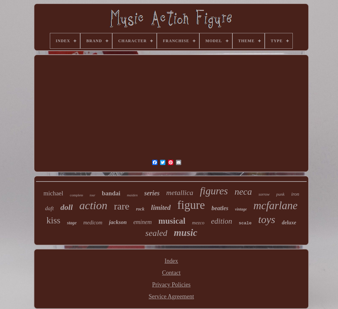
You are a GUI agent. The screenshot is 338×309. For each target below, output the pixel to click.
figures (214, 191)
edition (221, 221)
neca (243, 191)
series (152, 193)
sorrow (264, 194)
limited (161, 207)
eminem (142, 222)
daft (49, 208)
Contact (171, 272)
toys (266, 219)
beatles (220, 208)
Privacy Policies (171, 284)
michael (53, 193)
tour (92, 195)
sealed (156, 233)
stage (72, 222)
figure (191, 205)
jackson (118, 222)
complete (76, 195)
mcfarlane (276, 205)
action (93, 205)
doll (66, 207)
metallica (179, 192)
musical (172, 220)
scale (245, 223)
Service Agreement (171, 296)
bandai (111, 193)
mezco (198, 222)
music (185, 232)
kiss (53, 220)
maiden (132, 195)
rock (140, 209)
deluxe (289, 222)
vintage (241, 209)
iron (295, 194)
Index (171, 261)
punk (280, 194)
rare (121, 206)
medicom (92, 222)
